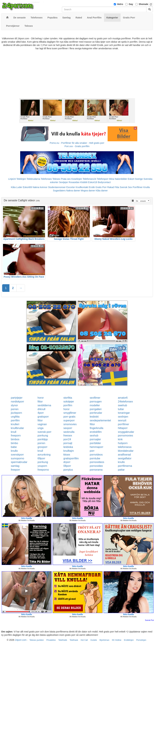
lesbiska (68, 447)
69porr (41, 458)
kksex (66, 454)
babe (14, 447)
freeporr (15, 469)
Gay (131, 4)
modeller (95, 405)
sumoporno (17, 458)
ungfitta (15, 416)
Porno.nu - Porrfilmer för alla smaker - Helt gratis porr (77, 143)
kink (120, 439)
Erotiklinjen (129, 640)
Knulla (146, 187)
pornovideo (96, 465)
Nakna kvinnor (40, 187)
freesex (67, 435)
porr (92, 450)
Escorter (70, 187)
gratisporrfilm (71, 458)
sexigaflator (125, 458)
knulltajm (68, 450)
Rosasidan (74, 182)
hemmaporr (96, 447)
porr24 (67, 439)
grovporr (42, 447)
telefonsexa (125, 447)
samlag (15, 465)
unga (41, 428)
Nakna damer (73, 190)
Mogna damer (88, 190)
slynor (14, 405)
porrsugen (96, 401)
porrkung (43, 435)
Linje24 (12, 179)
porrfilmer (123, 424)
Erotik (92, 187)
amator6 (123, 397)
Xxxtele (93, 640)
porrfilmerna (125, 465)
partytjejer (16, 397)
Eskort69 (27, 187)
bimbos (15, 439)
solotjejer (68, 401)
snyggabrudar (126, 431)
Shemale (143, 4)
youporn (42, 465)
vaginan (42, 424)
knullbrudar (17, 428)
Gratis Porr (101, 187)
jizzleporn (16, 412)
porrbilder (95, 443)
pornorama (96, 469)
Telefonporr (103, 179)
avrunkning (44, 454)
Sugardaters (59, 190)
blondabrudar (125, 450)
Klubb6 (84, 182)
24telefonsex (125, 401)
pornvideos (96, 454)
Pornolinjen (141, 640)
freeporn (16, 435)
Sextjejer (63, 182)
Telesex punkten (36, 640)
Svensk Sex (126, 187)
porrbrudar (96, 412)
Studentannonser (57, 187)
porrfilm (67, 405)
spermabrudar (19, 462)
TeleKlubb (62, 640)
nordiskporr (17, 401)
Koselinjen (76, 179)
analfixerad (124, 454)
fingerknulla (96, 428)
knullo (14, 450)
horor (41, 397)
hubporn (123, 443)
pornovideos (97, 462)
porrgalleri (96, 409)
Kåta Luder (16, 187)
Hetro (120, 4)
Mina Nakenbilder (118, 179)
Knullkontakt (82, 187)
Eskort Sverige (135, 179)
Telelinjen (21, 179)
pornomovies (125, 435)
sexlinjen (123, 416)
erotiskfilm (96, 431)
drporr (66, 462)
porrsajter (95, 439)
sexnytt (122, 420)
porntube (95, 458)
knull (13, 431)
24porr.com (20, 640)
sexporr (67, 428)
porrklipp (43, 439)
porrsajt (67, 443)
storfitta (67, 397)
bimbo (14, 443)
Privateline (51, 640)
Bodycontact (104, 182)
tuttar (121, 409)
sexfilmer (95, 397)
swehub (122, 405)
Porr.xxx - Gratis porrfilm (77, 146)
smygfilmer (69, 412)
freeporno (43, 469)
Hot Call (84, 640)
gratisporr (43, 416)
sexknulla (68, 431)
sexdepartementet (100, 420)
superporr (69, 420)
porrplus (68, 469)
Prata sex (66, 179)
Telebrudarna (33, 179)
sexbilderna (44, 405)
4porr (41, 412)
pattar (121, 469)
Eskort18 (92, 182)
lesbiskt (94, 416)
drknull (41, 409)
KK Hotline (116, 640)
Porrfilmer (138, 187)
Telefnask (74, 640)
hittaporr (123, 428)
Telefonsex (46, 179)
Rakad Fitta (113, 187)
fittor (40, 401)
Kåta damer (102, 190)
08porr (67, 465)
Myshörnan (104, 640)
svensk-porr (44, 431)
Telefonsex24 (89, 179)
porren (15, 409)
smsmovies (70, 424)
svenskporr (17, 454)
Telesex (56, 179)
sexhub (94, 435)
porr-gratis (69, 416)
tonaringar (124, 412)
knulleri (15, 424)
